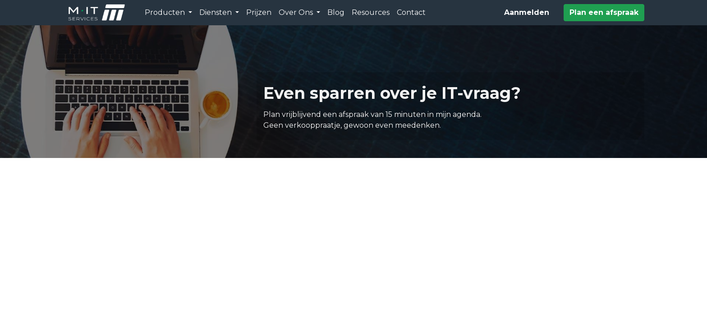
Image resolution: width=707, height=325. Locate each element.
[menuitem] (259, 13)
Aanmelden (526, 12)
